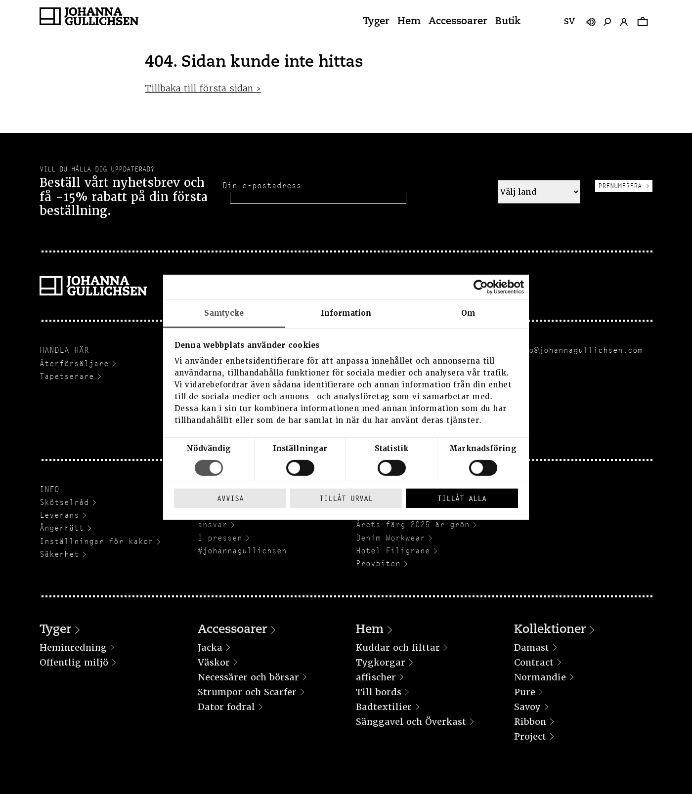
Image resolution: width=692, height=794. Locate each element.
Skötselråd (64, 502)
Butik (507, 22)
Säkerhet (59, 554)
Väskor (214, 662)
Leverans (59, 515)
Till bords (378, 692)
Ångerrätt (62, 528)
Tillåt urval (346, 498)
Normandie (540, 677)
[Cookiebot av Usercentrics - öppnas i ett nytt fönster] (480, 286)
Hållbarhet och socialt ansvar (252, 520)
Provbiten (378, 563)
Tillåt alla (461, 498)
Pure (524, 692)
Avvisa (230, 498)
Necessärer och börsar (248, 677)
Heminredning (73, 647)
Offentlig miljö (74, 662)
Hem (409, 22)
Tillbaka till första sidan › (203, 88)
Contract (534, 662)
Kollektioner (550, 630)
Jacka (210, 647)
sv (569, 22)
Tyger (376, 22)
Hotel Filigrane (393, 550)
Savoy (527, 706)
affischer (376, 677)
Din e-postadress (262, 185)
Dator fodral (226, 706)
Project (530, 736)
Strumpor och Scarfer (247, 692)
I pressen (220, 538)
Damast (531, 647)
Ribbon (530, 721)
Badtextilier (384, 706)
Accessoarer (458, 22)
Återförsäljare (74, 363)
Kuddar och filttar (398, 647)
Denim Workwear (390, 538)
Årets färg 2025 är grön (413, 524)
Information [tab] (346, 313)
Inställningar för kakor (96, 541)
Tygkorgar (380, 662)
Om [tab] (468, 313)
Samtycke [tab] (224, 313)
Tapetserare (67, 376)
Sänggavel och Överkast (411, 721)
